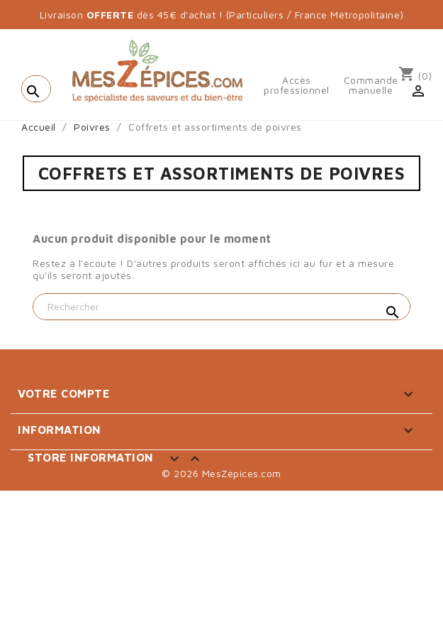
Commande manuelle (371, 85)
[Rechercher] (221, 307)
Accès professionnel (297, 85)
